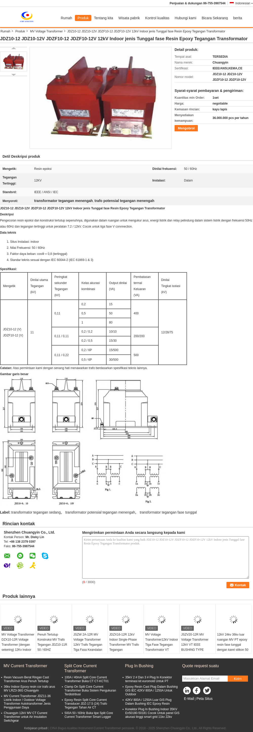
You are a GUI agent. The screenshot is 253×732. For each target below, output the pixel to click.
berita (237, 18)
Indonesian (244, 3)
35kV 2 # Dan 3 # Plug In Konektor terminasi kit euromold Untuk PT (148, 679)
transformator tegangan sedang (36, 512)
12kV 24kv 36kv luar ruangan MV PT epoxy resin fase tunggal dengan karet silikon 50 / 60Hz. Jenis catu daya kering (233, 647)
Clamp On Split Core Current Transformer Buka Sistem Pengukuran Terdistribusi (90, 690)
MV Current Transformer (25, 666)
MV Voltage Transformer (46, 31)
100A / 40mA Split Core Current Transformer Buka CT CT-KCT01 (87, 679)
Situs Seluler (192, 705)
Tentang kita (103, 18)
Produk (83, 18)
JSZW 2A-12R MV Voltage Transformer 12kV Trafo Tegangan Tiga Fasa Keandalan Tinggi (87, 645)
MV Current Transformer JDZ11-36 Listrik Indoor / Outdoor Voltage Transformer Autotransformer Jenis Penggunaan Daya (27, 701)
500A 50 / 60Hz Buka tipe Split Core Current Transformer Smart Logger (89, 715)
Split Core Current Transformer (80, 668)
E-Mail (189, 699)
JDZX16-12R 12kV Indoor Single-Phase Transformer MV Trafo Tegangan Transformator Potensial (125, 645)
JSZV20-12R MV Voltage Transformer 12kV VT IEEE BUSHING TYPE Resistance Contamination (194, 647)
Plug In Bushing (139, 666)
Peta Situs (204, 699)
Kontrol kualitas (157, 18)
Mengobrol (186, 128)
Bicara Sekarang (215, 18)
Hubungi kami (186, 18)
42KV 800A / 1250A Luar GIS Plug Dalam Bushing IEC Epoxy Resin (148, 701)
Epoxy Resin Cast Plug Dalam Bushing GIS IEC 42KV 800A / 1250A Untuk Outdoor (151, 690)
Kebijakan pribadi (35, 728)
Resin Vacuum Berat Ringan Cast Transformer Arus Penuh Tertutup (26, 679)
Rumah (66, 18)
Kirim (238, 679)
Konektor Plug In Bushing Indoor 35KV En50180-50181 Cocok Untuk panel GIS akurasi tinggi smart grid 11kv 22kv (152, 713)
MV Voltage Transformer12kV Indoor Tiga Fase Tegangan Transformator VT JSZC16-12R (161, 645)
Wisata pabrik (129, 18)
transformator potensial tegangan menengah (100, 512)
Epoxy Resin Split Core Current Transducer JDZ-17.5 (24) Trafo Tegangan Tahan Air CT (86, 703)
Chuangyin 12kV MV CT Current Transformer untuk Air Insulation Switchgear (25, 716)
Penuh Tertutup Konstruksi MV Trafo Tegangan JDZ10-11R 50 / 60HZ (52, 642)
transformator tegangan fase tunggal (168, 512)
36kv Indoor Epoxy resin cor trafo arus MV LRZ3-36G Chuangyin (29, 688)
